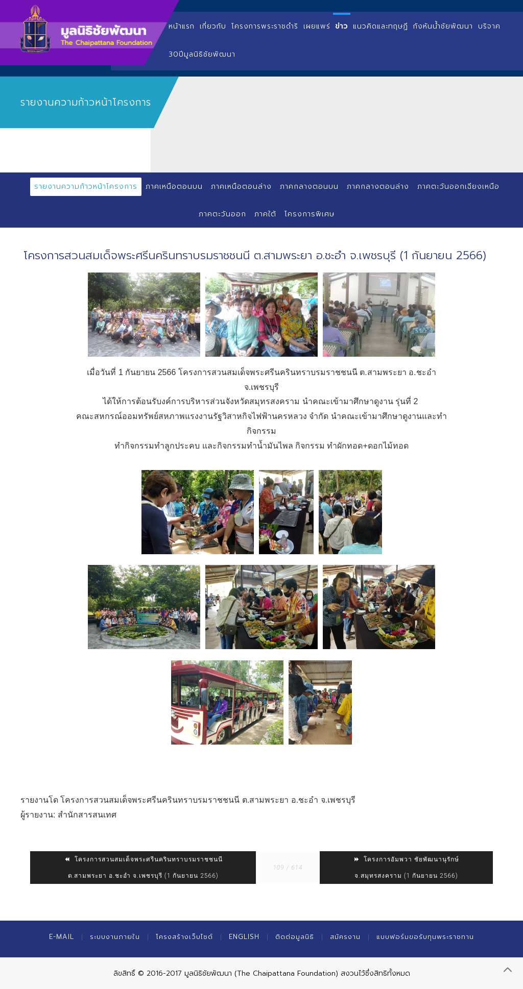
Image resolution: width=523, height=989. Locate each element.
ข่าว (342, 26)
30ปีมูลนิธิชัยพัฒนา (202, 54)
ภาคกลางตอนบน (309, 186)
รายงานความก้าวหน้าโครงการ (85, 186)
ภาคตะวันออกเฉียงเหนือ (458, 186)
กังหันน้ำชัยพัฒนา (443, 26)
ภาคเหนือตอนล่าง (241, 186)
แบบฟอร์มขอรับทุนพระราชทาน (425, 937)
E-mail (61, 937)
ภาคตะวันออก (222, 214)
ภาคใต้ (265, 214)
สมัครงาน (345, 937)
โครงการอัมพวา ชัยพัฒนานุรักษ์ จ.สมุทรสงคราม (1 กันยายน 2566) (406, 867)
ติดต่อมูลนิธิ (294, 937)
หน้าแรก (182, 26)
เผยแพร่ (316, 26)
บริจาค (489, 26)
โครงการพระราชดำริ (264, 26)
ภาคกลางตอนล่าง (378, 186)
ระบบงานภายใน (115, 937)
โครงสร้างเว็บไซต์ (184, 937)
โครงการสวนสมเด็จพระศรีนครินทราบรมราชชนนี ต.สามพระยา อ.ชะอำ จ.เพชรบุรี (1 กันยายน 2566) (143, 867)
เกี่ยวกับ (213, 26)
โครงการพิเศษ (309, 214)
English (244, 937)
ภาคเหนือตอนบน (174, 186)
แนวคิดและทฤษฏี (380, 26)
